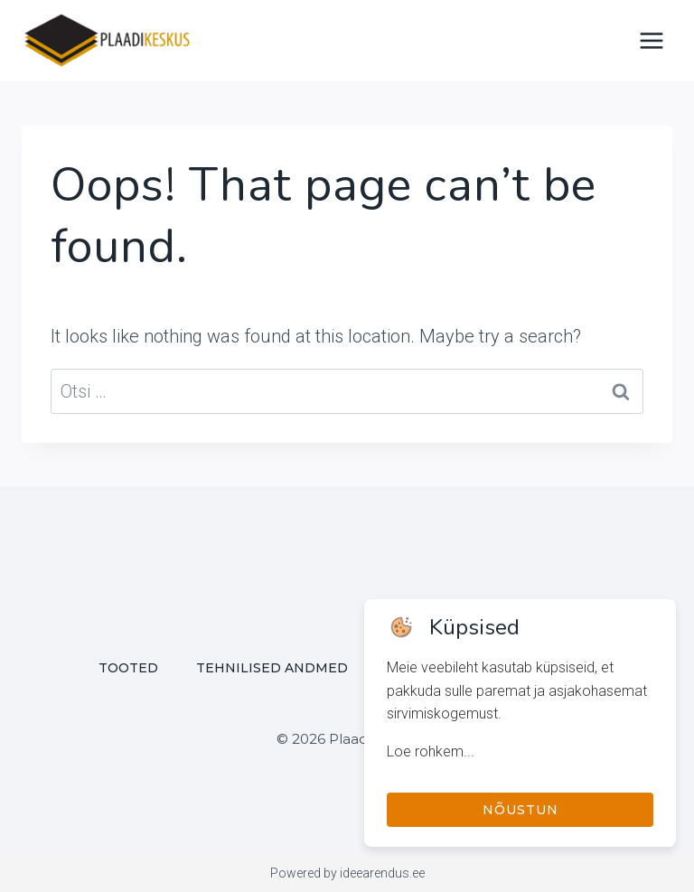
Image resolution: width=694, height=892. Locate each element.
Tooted (128, 668)
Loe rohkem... (430, 751)
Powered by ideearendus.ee (347, 873)
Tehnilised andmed (272, 668)
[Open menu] (651, 40)
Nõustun (520, 810)
